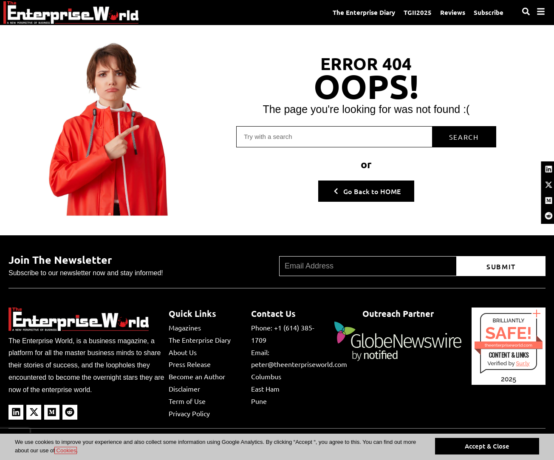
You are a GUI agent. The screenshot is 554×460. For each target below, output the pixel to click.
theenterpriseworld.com (508, 345)
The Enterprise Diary (364, 12)
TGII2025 (418, 12)
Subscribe (488, 12)
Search (464, 137)
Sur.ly (522, 363)
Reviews (452, 12)
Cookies (65, 450)
